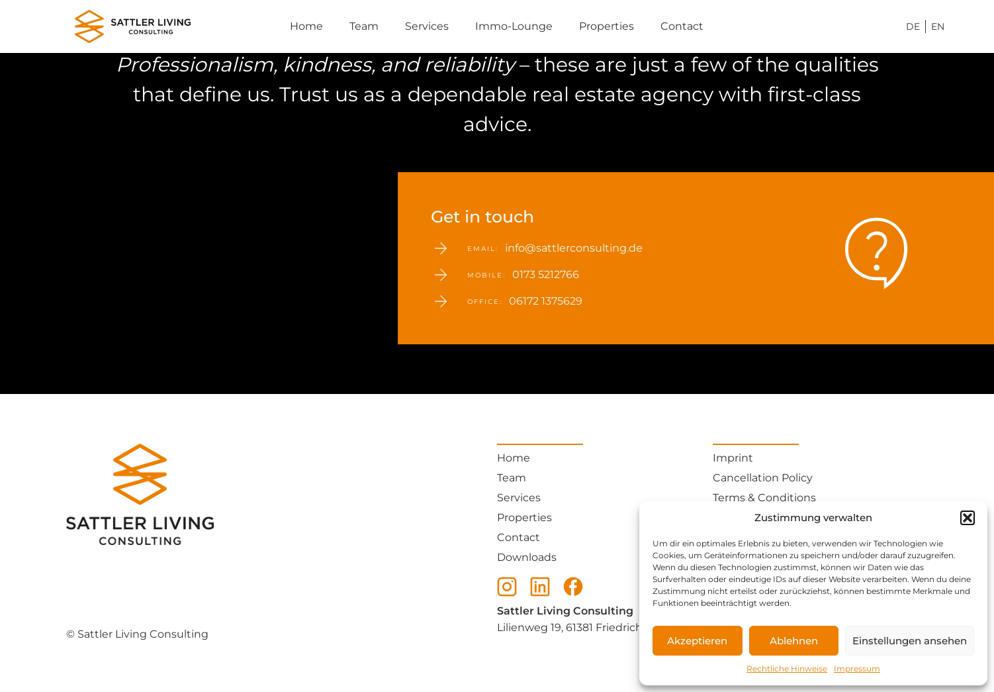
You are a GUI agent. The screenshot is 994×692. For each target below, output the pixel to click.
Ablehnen (794, 640)
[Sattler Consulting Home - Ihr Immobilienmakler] (99, 26)
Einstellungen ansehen (909, 640)
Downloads (527, 557)
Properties (606, 26)
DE (913, 26)
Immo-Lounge (514, 26)
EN (937, 26)
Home (306, 26)
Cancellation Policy (763, 477)
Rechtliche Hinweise (786, 668)
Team (364, 26)
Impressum (857, 668)
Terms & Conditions (764, 497)
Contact (681, 26)
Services (427, 26)
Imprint (733, 458)
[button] (967, 517)
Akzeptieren (697, 640)
